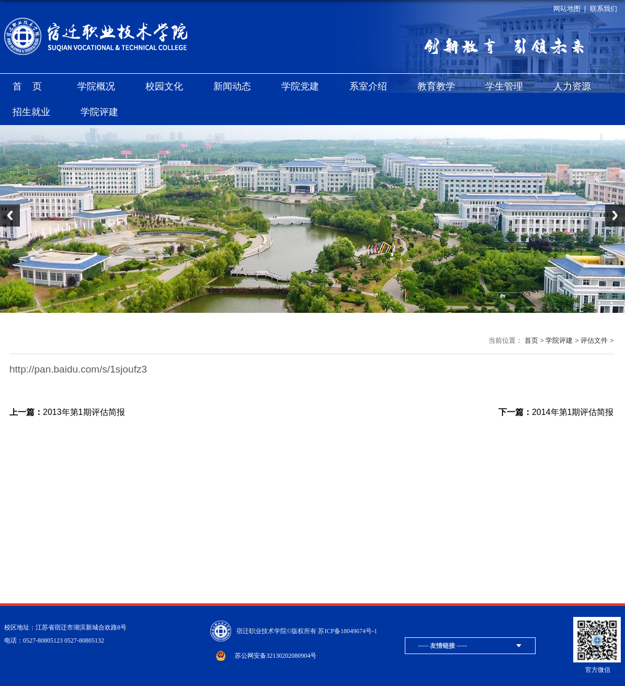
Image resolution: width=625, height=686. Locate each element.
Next (615, 216)
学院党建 (300, 86)
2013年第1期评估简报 (67, 412)
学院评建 (99, 112)
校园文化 (164, 86)
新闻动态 (232, 86)
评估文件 (594, 340)
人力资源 (572, 86)
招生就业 (31, 112)
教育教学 (436, 86)
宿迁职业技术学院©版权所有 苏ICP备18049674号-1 (306, 631)
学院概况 (96, 86)
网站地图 (567, 9)
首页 (32, 86)
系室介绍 (368, 86)
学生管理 (504, 86)
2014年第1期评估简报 (556, 412)
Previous (10, 216)
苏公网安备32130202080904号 (275, 655)
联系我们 (603, 9)
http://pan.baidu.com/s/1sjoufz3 (78, 369)
